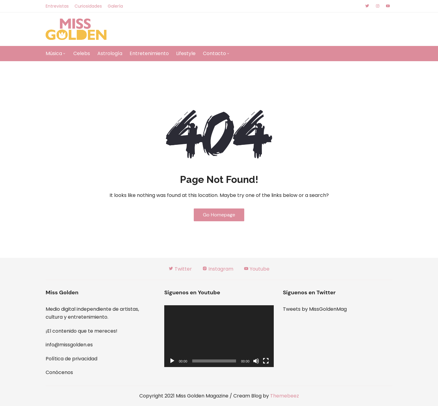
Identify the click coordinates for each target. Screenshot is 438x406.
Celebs (81, 53)
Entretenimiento (149, 53)
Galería (115, 6)
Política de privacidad (71, 358)
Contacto (214, 53)
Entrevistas (57, 6)
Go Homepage (219, 215)
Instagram (217, 268)
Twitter (180, 268)
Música (54, 53)
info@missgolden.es (69, 344)
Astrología (109, 53)
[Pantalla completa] (266, 361)
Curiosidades (88, 6)
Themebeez (284, 395)
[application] (219, 336)
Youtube (256, 268)
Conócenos (59, 372)
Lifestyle (186, 53)
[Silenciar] (256, 361)
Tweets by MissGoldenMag (315, 309)
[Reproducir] (172, 361)
